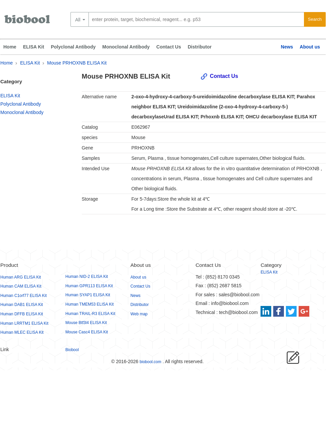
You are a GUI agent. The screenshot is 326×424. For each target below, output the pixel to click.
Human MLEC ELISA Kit (21, 332)
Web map (139, 314)
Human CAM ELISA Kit (20, 286)
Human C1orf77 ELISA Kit (23, 295)
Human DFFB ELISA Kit (21, 314)
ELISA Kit (33, 46)
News (287, 46)
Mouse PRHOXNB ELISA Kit (77, 63)
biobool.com (150, 361)
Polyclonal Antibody (73, 46)
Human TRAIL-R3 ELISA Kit (90, 313)
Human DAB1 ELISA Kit (21, 304)
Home (9, 46)
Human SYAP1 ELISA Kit (87, 295)
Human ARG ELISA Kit (20, 277)
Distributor (200, 46)
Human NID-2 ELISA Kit (86, 276)
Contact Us (168, 46)
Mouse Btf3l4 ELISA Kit (86, 322)
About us (310, 46)
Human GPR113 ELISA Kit (89, 286)
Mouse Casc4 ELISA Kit (86, 332)
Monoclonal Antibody (126, 46)
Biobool (72, 349)
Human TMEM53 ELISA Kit (89, 304)
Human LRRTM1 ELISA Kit (24, 323)
